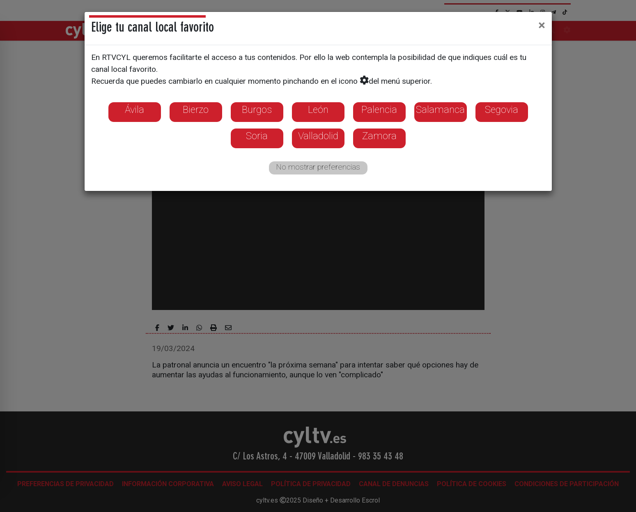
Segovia (501, 109)
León (318, 109)
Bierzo (196, 109)
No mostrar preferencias (318, 167)
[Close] (542, 25)
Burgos (257, 109)
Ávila (134, 109)
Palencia (379, 109)
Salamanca (440, 109)
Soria (257, 136)
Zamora (379, 136)
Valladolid (318, 136)
